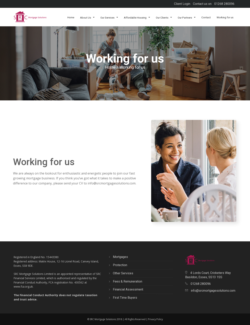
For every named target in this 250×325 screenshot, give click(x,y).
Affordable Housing (137, 17)
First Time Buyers (123, 297)
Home (70, 17)
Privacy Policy (155, 319)
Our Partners (187, 17)
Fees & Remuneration (125, 281)
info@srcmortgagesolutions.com (109, 183)
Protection (118, 265)
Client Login (182, 4)
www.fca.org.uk (23, 286)
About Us (87, 17)
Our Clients (164, 17)
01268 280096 (224, 4)
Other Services (121, 273)
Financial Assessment (126, 289)
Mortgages (118, 257)
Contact (206, 17)
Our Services (109, 17)
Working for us (225, 17)
